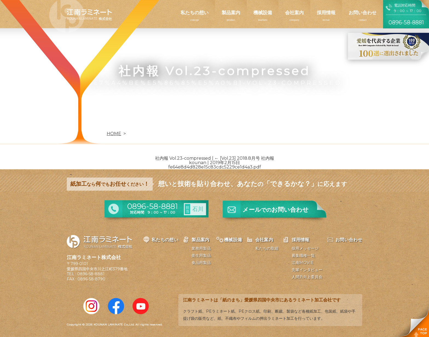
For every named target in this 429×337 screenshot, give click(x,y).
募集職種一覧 (303, 255)
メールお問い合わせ (275, 209)
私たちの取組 (266, 248)
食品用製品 (201, 262)
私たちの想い (194, 12)
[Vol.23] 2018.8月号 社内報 (244, 158)
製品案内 (231, 12)
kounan (197, 162)
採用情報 (326, 12)
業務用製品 (201, 248)
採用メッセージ (305, 248)
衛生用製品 (201, 255)
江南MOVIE (303, 262)
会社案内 (294, 12)
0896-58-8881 (91, 273)
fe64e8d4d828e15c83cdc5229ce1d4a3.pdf (214, 167)
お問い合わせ (362, 12)
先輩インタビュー (307, 269)
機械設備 (262, 12)
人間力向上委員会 (307, 276)
